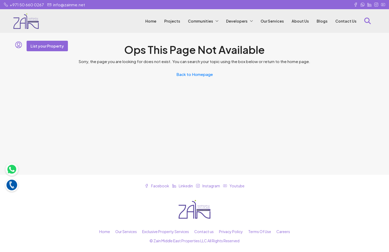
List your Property (47, 46)
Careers (283, 231)
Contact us (204, 231)
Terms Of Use (259, 231)
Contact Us (345, 21)
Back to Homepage (194, 74)
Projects (172, 21)
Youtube (234, 185)
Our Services (272, 21)
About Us (300, 21)
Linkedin (182, 185)
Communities (200, 21)
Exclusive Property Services (165, 231)
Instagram (208, 185)
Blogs (322, 21)
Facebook (157, 185)
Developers (236, 21)
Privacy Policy (231, 231)
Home (150, 21)
